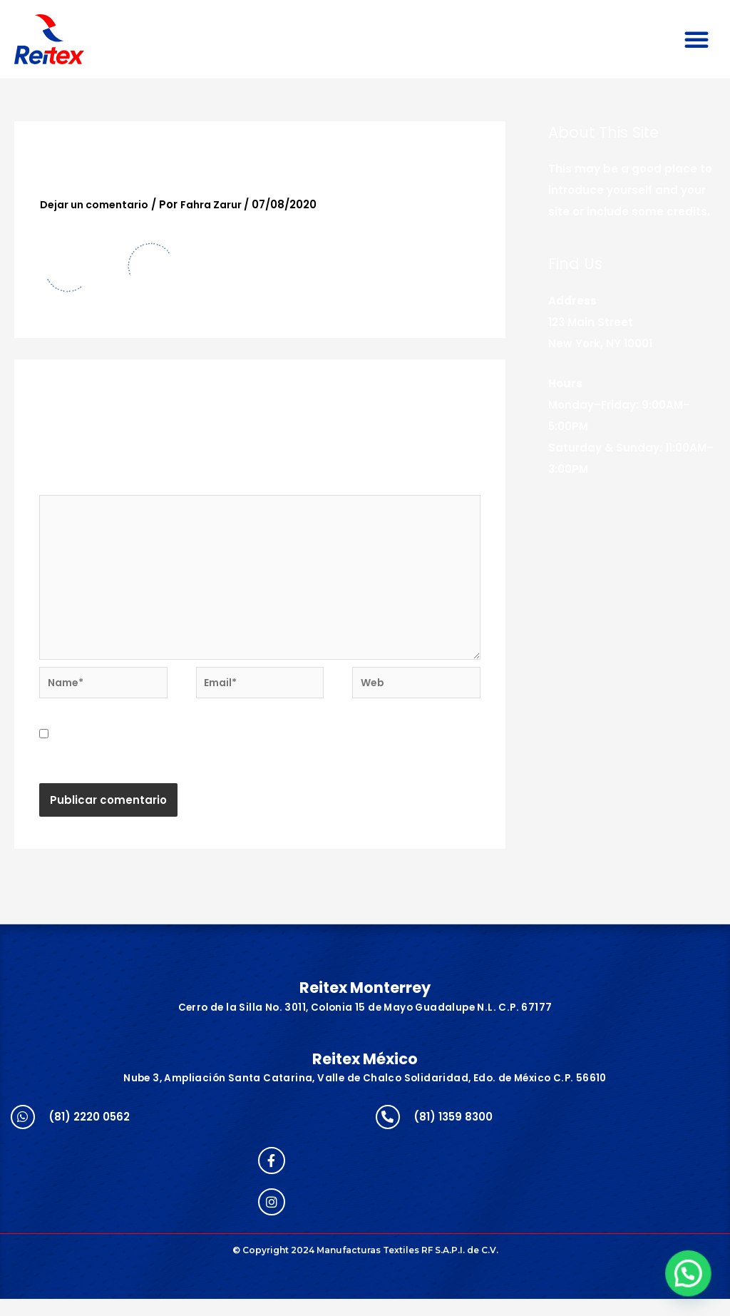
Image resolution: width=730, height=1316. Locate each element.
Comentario (77, 485)
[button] (696, 39)
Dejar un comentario (98, 204)
